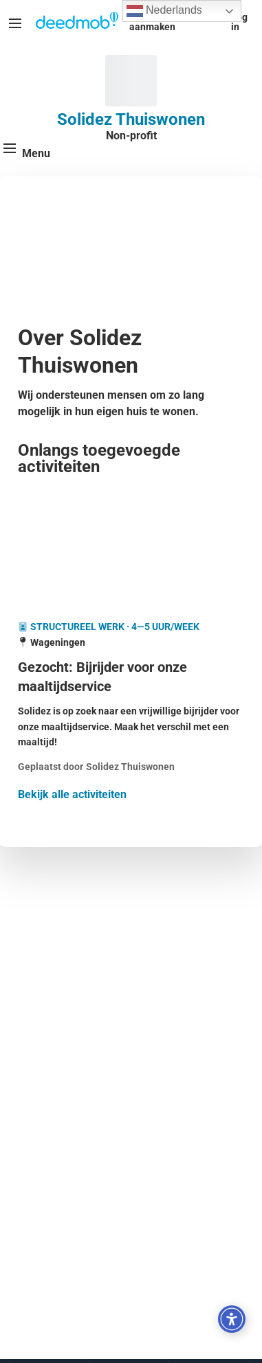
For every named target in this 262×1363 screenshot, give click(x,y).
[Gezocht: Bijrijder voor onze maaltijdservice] (131, 676)
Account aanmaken (152, 22)
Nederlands (164, 11)
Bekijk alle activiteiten (72, 794)
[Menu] (15, 23)
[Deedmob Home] (77, 22)
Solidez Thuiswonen (131, 119)
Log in (239, 22)
